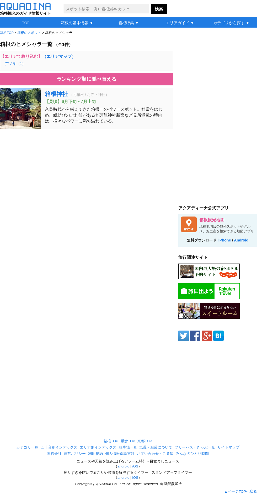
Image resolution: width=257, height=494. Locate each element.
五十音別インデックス (59, 447)
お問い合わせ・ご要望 (155, 454)
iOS (135, 466)
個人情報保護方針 (120, 454)
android (123, 466)
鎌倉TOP (128, 441)
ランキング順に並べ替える (86, 79)
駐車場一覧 (128, 447)
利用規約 (95, 454)
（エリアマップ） (59, 56)
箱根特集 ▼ (128, 22)
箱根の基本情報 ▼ (77, 22)
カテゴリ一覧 (27, 447)
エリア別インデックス (98, 447)
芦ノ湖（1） (15, 63)
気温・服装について (155, 447)
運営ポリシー (75, 454)
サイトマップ (228, 447)
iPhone (224, 240)
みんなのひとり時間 (192, 454)
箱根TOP (111, 441)
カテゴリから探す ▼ (231, 22)
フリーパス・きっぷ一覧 (195, 447)
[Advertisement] (86, 171)
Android (241, 240)
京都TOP (144, 441)
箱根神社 (56, 94)
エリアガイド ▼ (180, 22)
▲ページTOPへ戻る (240, 491)
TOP (25, 22)
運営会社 (54, 454)
